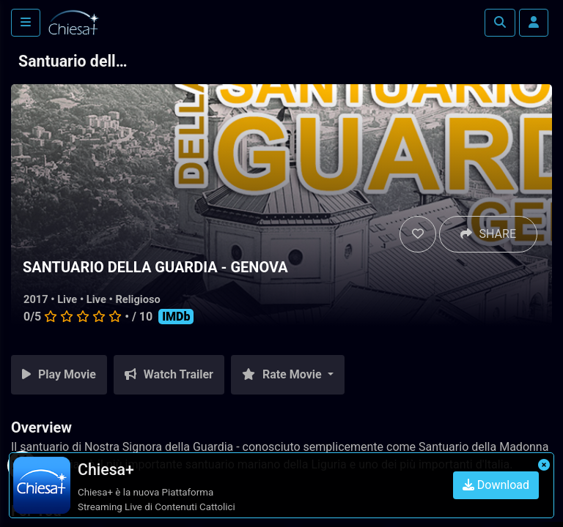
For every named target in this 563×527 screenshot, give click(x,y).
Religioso (137, 299)
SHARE (488, 234)
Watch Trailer (169, 374)
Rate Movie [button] (283, 374)
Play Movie (59, 374)
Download (496, 485)
